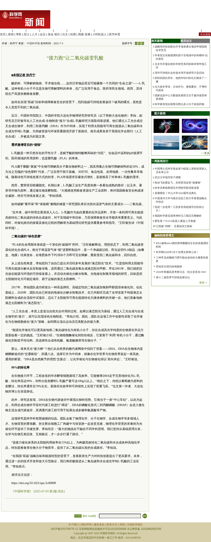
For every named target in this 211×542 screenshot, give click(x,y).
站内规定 (194, 30)
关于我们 (73, 524)
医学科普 (114, 34)
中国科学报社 (135, 524)
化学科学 (33, 30)
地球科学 (73, 30)
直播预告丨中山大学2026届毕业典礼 (175, 193)
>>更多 (205, 153)
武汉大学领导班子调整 (168, 177)
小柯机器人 (99, 34)
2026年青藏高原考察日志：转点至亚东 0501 (181, 272)
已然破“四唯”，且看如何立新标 (174, 226)
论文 (65, 34)
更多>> (203, 282)
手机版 (207, 30)
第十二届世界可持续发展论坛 (173, 277)
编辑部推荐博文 (164, 235)
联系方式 (112, 524)
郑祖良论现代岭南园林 (169, 266)
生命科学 (5, 30)
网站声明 (86, 524)
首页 (3, 34)
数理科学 (87, 30)
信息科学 (60, 30)
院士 (27, 34)
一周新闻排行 (159, 161)
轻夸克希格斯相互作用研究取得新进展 (177, 187)
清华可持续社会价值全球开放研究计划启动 (179, 72)
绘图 (73, 34)
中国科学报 (33, 43)
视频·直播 (84, 34)
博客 (19, 34)
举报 (122, 524)
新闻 (11, 34)
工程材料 (46, 30)
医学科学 (19, 30)
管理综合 (101, 30)
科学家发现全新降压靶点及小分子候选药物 (179, 104)
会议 (42, 34)
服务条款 (99, 524)
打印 (78, 516)
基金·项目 (54, 34)
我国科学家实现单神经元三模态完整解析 (178, 215)
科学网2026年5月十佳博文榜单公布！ (177, 252)
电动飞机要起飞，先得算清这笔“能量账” (178, 182)
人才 (34, 34)
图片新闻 (160, 113)
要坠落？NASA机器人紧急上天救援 (175, 221)
